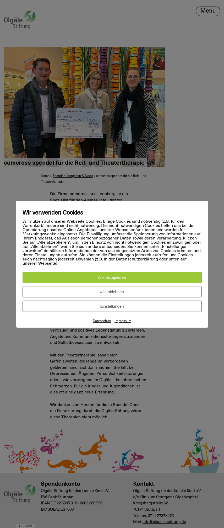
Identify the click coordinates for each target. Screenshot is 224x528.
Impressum (122, 321)
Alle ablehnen (112, 292)
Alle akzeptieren (112, 277)
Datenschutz (102, 321)
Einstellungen (112, 306)
